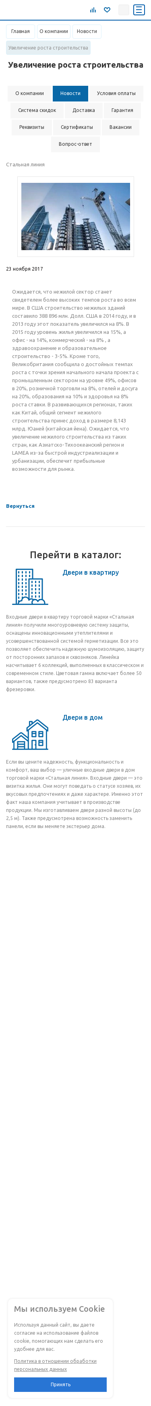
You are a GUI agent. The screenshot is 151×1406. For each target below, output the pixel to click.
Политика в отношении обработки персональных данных (55, 1365)
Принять (60, 1384)
